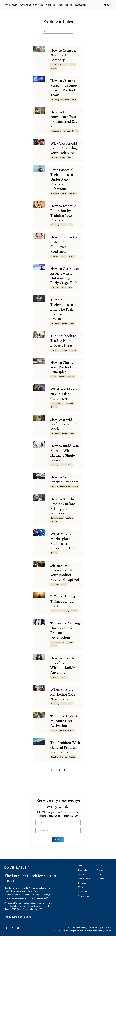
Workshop (51, 5)
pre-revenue (55, 349)
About (107, 5)
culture (54, 405)
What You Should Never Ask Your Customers (62, 425)
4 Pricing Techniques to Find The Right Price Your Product (63, 334)
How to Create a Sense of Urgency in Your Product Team (65, 90)
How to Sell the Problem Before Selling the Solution (63, 550)
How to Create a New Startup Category (64, 56)
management (56, 135)
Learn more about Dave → (19, 994)
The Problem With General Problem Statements (62, 821)
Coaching (38, 5)
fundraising (55, 665)
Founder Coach (41, 972)
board (53, 530)
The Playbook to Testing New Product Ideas (64, 367)
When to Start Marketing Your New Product (64, 763)
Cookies (100, 955)
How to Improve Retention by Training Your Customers (64, 227)
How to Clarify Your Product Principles (62, 395)
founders (54, 66)
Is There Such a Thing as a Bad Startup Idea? (63, 656)
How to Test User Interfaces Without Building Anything (65, 731)
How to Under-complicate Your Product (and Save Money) (64, 123)
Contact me (83, 973)
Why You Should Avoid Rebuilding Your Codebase (65, 156)
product (72, 66)
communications (57, 438)
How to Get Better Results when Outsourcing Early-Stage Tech (65, 296)
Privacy (99, 947)
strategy (54, 69)
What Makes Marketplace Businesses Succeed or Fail (63, 587)
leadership (55, 102)
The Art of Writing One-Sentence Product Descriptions (61, 689)
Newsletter (81, 5)
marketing (63, 66)
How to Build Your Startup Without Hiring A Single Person (64, 489)
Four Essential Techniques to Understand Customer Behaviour (62, 192)
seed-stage (72, 207)
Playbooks (25, 5)
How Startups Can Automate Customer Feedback (63, 260)
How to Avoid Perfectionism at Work (64, 459)
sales (70, 240)
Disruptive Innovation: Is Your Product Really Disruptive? (62, 623)
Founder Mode (82, 962)
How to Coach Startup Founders (62, 520)
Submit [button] (58, 917)
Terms (99, 951)
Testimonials (65, 5)
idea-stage (55, 311)
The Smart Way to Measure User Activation (64, 791)
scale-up (62, 168)
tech (69, 168)
